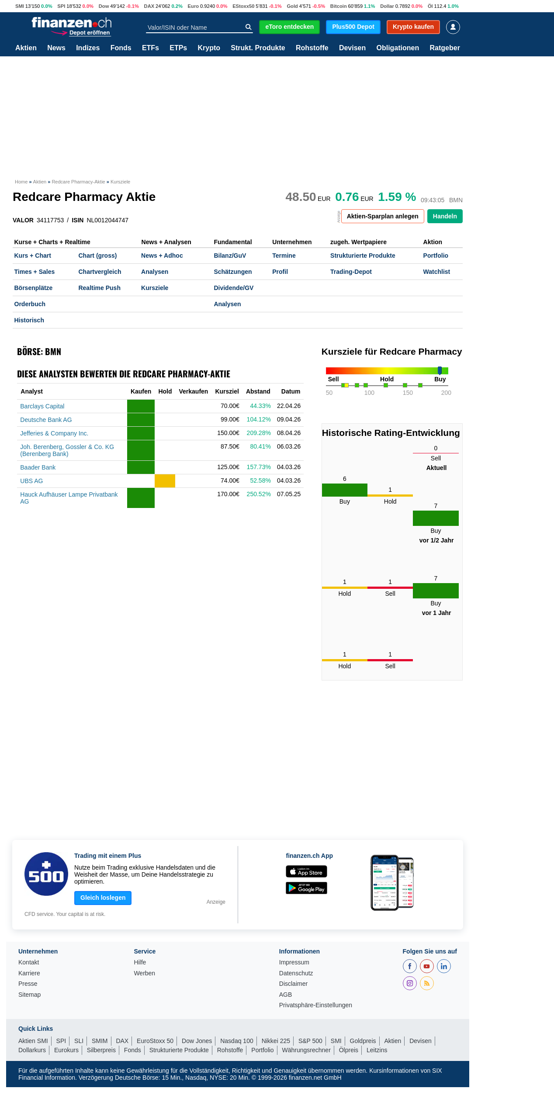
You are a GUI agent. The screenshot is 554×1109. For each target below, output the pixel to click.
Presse (28, 984)
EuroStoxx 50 (155, 1040)
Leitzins (377, 1050)
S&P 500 (310, 1040)
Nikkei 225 (276, 1040)
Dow (104, 6)
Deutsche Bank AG (46, 419)
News (56, 48)
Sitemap (29, 995)
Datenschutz (296, 973)
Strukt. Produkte (258, 48)
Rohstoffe (312, 48)
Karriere (29, 973)
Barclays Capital (42, 406)
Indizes (88, 48)
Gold (292, 6)
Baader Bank (37, 467)
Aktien (26, 48)
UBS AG (31, 480)
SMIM (100, 1040)
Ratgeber (445, 48)
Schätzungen (233, 271)
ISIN (77, 220)
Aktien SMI (33, 1040)
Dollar (387, 6)
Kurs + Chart (32, 255)
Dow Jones (197, 1040)
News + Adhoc (162, 255)
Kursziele (154, 287)
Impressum (294, 962)
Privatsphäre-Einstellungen (315, 1005)
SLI (78, 1040)
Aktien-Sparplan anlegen (383, 216)
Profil (280, 271)
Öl (430, 6)
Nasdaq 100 (236, 1040)
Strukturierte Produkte (362, 255)
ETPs (178, 48)
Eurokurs (66, 1050)
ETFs (150, 48)
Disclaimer (293, 984)
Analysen (154, 271)
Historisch (29, 320)
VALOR (23, 220)
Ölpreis (348, 1050)
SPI (61, 6)
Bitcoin (338, 6)
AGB (285, 995)
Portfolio (436, 255)
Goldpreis (363, 1040)
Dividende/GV (233, 287)
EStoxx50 (243, 6)
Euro (193, 6)
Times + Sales (34, 271)
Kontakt (28, 962)
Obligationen (397, 48)
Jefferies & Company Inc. (54, 433)
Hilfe (140, 962)
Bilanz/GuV (230, 255)
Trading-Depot (351, 271)
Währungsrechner (306, 1050)
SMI (19, 6)
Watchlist (436, 271)
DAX (149, 6)
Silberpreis (101, 1050)
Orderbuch (30, 304)
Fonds (121, 48)
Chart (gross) (97, 255)
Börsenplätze (33, 287)
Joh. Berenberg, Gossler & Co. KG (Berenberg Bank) (67, 450)
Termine (283, 255)
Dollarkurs (32, 1050)
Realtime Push (99, 287)
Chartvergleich (99, 271)
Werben (144, 973)
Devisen (352, 48)
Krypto (208, 48)
